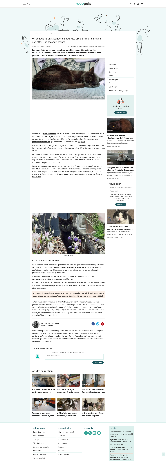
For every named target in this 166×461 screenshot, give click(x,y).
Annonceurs (63, 439)
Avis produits (63, 454)
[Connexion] (131, 4)
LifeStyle (36, 439)
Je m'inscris (121, 204)
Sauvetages (113, 79)
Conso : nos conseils (41, 447)
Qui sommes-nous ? (66, 432)
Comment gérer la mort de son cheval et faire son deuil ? (121, 434)
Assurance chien (39, 454)
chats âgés (48, 136)
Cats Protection (49, 134)
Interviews (37, 450)
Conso (111, 83)
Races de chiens (39, 432)
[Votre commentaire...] (74, 357)
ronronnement (38, 279)
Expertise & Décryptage (118, 90)
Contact (61, 450)
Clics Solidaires (38, 443)
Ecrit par (77, 46)
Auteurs (61, 436)
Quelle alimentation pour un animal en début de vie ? (121, 449)
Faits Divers (113, 68)
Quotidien (113, 87)
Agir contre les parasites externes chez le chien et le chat (120, 441)
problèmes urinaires (41, 141)
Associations (63, 443)
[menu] (24, 4)
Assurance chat (39, 458)
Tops (111, 76)
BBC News (36, 177)
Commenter (98, 363)
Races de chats (38, 436)
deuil (38, 169)
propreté (81, 141)
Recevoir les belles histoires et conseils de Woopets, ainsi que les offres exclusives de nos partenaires (120, 197)
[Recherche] (28, 3)
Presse (61, 447)
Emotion (112, 72)
